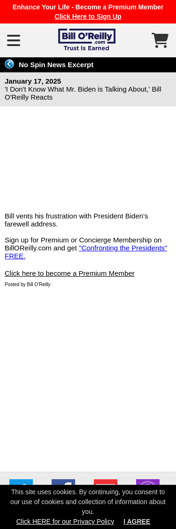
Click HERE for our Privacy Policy (65, 521)
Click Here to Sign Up (87, 16)
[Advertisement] (88, 377)
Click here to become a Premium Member (70, 273)
